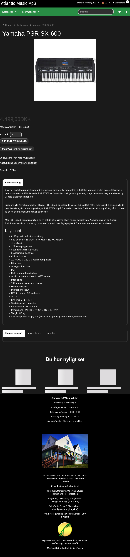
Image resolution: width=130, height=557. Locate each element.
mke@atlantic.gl (59, 501)
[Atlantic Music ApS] (18, 3)
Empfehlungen (34, 333)
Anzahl (4, 134)
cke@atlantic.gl (59, 494)
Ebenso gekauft (13, 333)
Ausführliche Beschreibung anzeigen (18, 162)
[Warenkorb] (120, 2)
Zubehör (51, 333)
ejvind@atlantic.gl (61, 509)
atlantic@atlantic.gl (69, 486)
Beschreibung (13, 182)
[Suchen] (111, 11)
